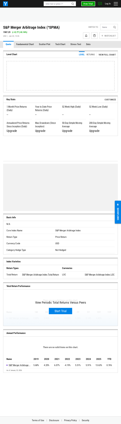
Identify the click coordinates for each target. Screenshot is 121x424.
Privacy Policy (70, 420)
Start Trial (61, 311)
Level (82, 54)
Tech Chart (60, 44)
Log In (108, 3)
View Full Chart (107, 54)
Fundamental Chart (25, 44)
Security (85, 420)
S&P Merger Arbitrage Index (20, 365)
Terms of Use (38, 420)
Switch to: (93, 27)
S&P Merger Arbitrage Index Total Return (40, 274)
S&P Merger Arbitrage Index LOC (100, 274)
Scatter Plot (44, 44)
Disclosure (54, 420)
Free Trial (88, 4)
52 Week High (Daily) (71, 106)
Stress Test (75, 44)
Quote (8, 44)
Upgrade (12, 131)
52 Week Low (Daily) (98, 106)
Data (88, 44)
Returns (90, 54)
